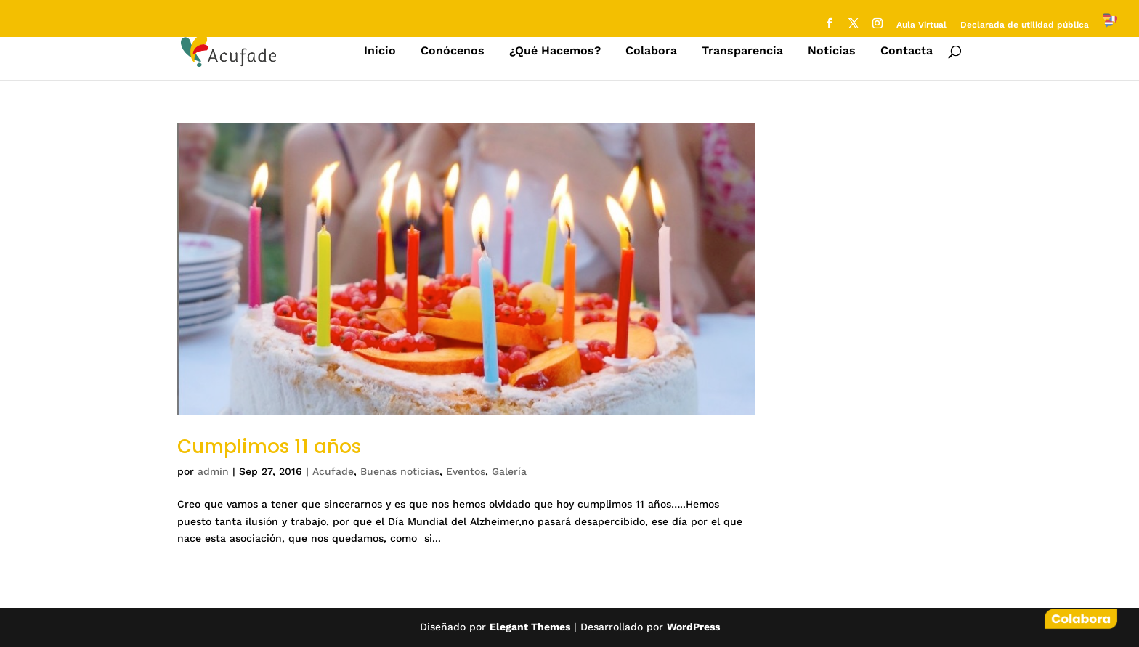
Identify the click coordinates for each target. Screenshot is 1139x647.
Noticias (832, 51)
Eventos (465, 471)
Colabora (651, 51)
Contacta (906, 51)
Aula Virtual (921, 25)
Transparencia (742, 51)
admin (213, 471)
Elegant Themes (530, 626)
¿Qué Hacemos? (555, 51)
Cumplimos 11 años (269, 447)
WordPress (693, 626)
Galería (509, 471)
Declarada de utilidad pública (1024, 25)
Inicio (380, 51)
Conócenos (453, 51)
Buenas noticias (399, 471)
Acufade (333, 471)
